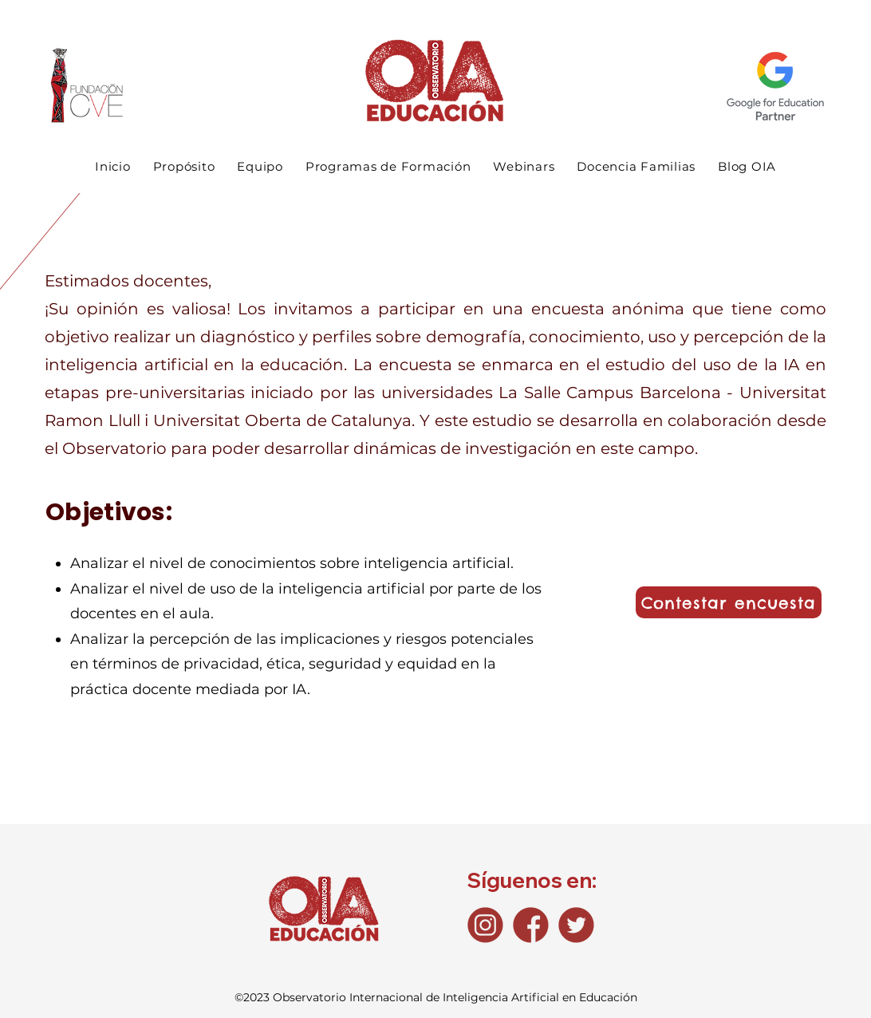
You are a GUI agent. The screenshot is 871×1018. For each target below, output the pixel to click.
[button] (388, 166)
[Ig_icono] (485, 925)
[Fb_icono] (531, 925)
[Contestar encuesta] (729, 602)
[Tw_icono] (576, 925)
